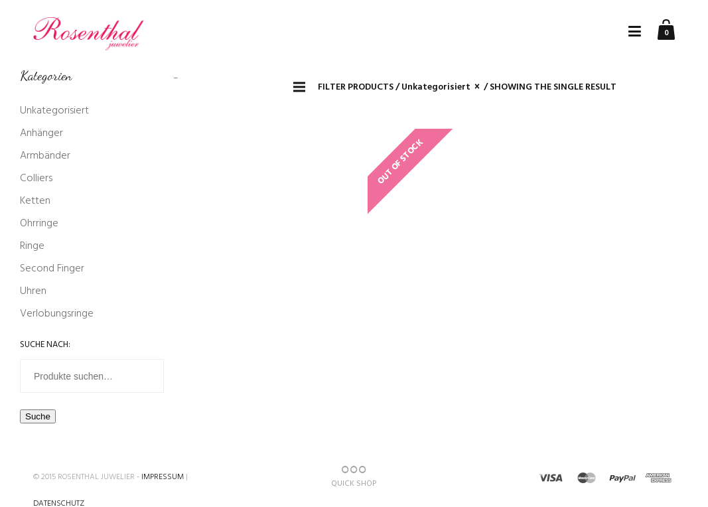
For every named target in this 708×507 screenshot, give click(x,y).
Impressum (162, 477)
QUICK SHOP (353, 477)
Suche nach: (45, 344)
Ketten (35, 201)
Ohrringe (39, 223)
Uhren (33, 291)
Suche (37, 416)
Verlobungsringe (57, 314)
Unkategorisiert (54, 110)
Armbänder (45, 156)
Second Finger (52, 268)
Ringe (32, 246)
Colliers (36, 178)
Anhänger (41, 133)
